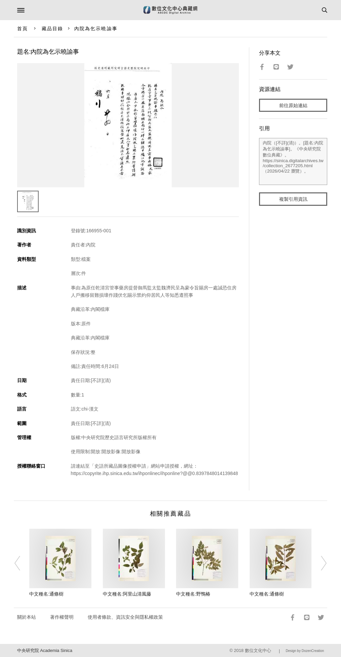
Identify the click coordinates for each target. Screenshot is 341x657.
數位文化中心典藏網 (170, 10)
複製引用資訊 (293, 199)
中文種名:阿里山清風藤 (127, 594)
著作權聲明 (62, 617)
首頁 (22, 28)
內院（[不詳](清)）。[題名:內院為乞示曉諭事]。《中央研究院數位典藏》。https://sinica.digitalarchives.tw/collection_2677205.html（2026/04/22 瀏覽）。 (293, 161)
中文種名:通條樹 (46, 594)
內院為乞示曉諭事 (96, 28)
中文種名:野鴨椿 (193, 594)
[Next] (319, 563)
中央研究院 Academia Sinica (44, 650)
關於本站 (26, 617)
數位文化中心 (258, 650)
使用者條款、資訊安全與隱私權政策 (125, 617)
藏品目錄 (52, 28)
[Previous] (21, 563)
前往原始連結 (293, 105)
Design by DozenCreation (305, 651)
